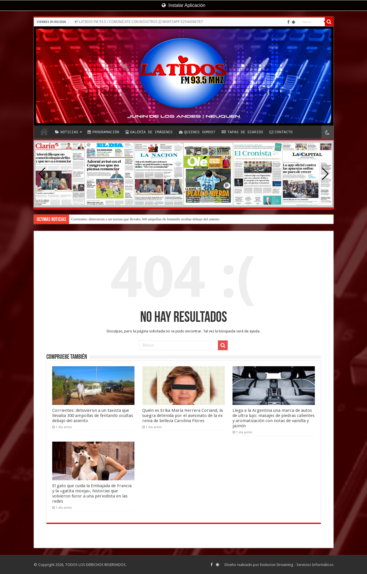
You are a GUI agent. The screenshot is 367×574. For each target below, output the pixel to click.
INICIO (44, 132)
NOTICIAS (66, 132)
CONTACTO (281, 132)
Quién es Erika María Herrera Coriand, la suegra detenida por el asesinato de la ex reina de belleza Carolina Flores (182, 415)
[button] (325, 174)
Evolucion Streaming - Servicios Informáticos (296, 565)
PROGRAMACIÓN (103, 132)
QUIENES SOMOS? (197, 132)
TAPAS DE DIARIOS (242, 132)
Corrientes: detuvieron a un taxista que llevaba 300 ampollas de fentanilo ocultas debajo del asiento (145, 219)
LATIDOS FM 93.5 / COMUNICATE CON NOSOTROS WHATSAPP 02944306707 (139, 22)
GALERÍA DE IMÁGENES (149, 132)
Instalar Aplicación (183, 5)
